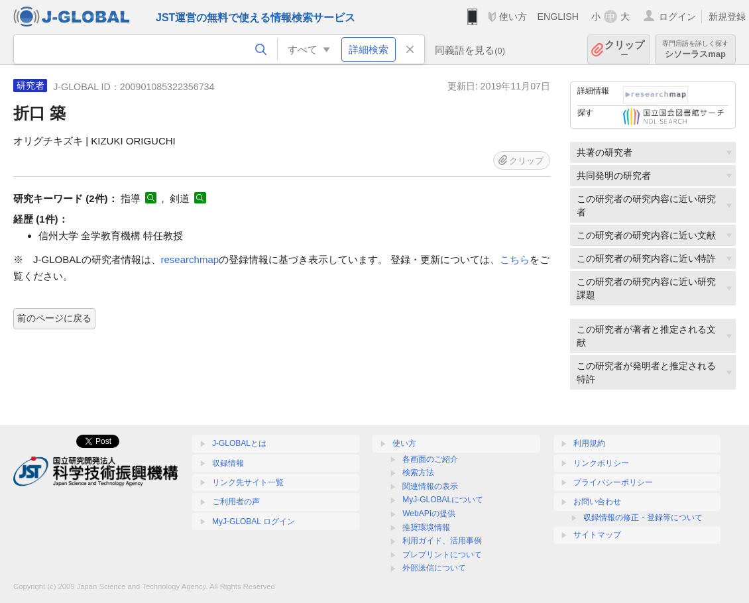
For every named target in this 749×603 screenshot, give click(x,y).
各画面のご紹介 (430, 459)
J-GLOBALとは (239, 443)
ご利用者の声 (236, 501)
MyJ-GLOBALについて (442, 499)
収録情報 (228, 463)
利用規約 (589, 443)
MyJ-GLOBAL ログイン (253, 521)
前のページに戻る (54, 318)
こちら (515, 259)
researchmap (190, 259)
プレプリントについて (442, 554)
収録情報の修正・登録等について (643, 517)
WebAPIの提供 (428, 513)
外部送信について (434, 568)
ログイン (677, 16)
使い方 (513, 16)
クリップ (624, 49)
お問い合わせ (597, 501)
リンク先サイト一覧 (248, 482)
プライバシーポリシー (613, 482)
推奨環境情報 (426, 527)
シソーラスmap (695, 49)
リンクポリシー (601, 463)
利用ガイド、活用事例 (442, 540)
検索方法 (418, 472)
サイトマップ (597, 534)
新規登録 (727, 16)
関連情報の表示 (430, 486)
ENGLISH (558, 16)
